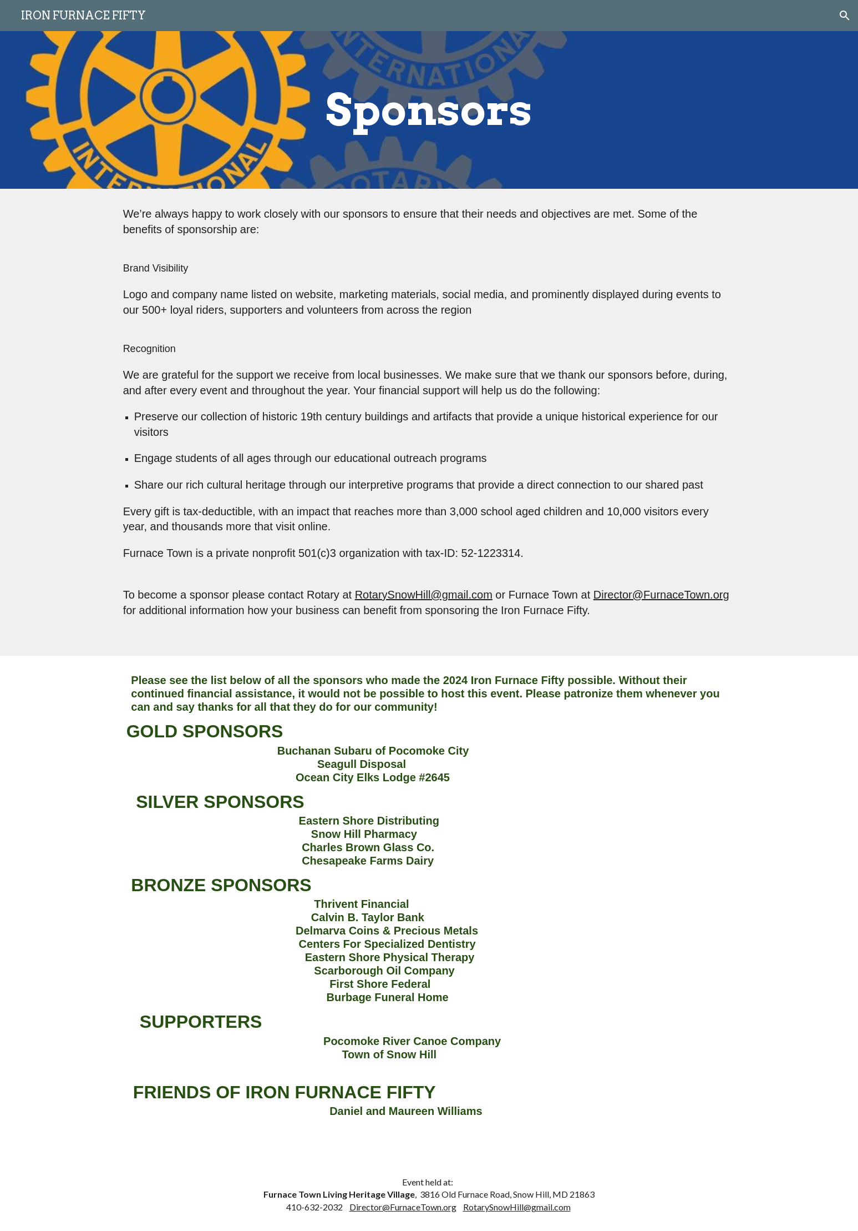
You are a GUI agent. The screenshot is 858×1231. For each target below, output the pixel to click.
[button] (844, 15)
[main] (429, 110)
